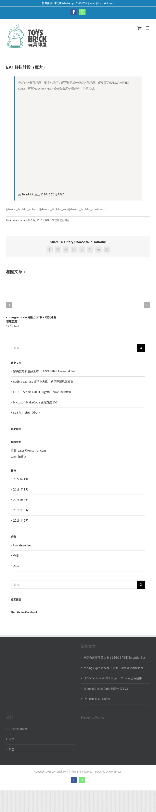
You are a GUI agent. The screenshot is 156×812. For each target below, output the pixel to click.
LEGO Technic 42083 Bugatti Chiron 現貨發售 (42, 392)
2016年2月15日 (54, 194)
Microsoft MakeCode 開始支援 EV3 (35, 402)
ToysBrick (28, 194)
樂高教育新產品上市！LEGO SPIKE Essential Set (44, 371)
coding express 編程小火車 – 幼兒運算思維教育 (43, 381)
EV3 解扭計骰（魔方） (27, 413)
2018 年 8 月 (21, 500)
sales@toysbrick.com (102, 3)
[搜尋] (141, 348)
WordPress (115, 771)
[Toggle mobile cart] (140, 28)
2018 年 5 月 (21, 510)
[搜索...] (74, 348)
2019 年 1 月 (21, 489)
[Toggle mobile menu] (148, 28)
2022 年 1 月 (21, 479)
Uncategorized (22, 545)
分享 (47, 220)
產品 (16, 566)
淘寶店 (22, 457)
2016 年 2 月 (21, 520)
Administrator (17, 220)
